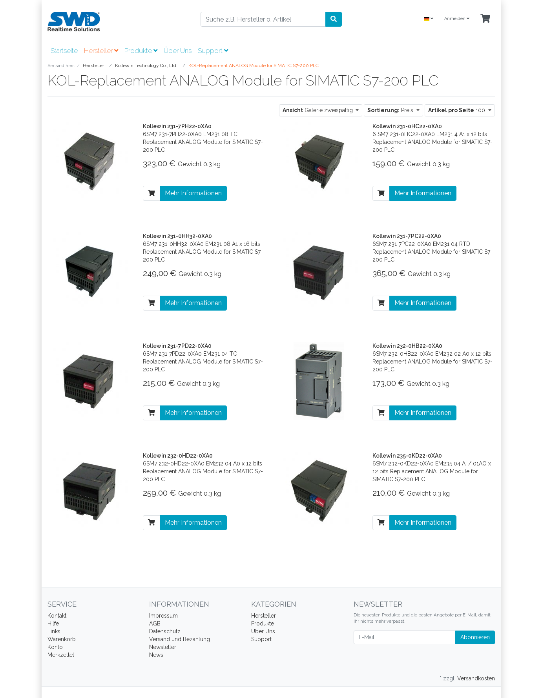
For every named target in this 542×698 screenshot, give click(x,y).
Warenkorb (61, 639)
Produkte (140, 51)
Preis (391, 110)
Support (213, 51)
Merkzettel (60, 655)
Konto (55, 647)
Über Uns (178, 51)
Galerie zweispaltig (318, 110)
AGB (155, 623)
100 (457, 110)
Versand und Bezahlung (179, 639)
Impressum (163, 616)
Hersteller (101, 51)
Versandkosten (476, 678)
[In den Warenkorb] (151, 193)
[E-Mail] (405, 637)
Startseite (64, 51)
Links (53, 631)
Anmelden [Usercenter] (456, 18)
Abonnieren (475, 637)
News (156, 655)
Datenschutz (165, 631)
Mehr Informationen (193, 193)
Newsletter (162, 647)
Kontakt (56, 616)
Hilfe (53, 623)
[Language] (428, 19)
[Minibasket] (485, 19)
